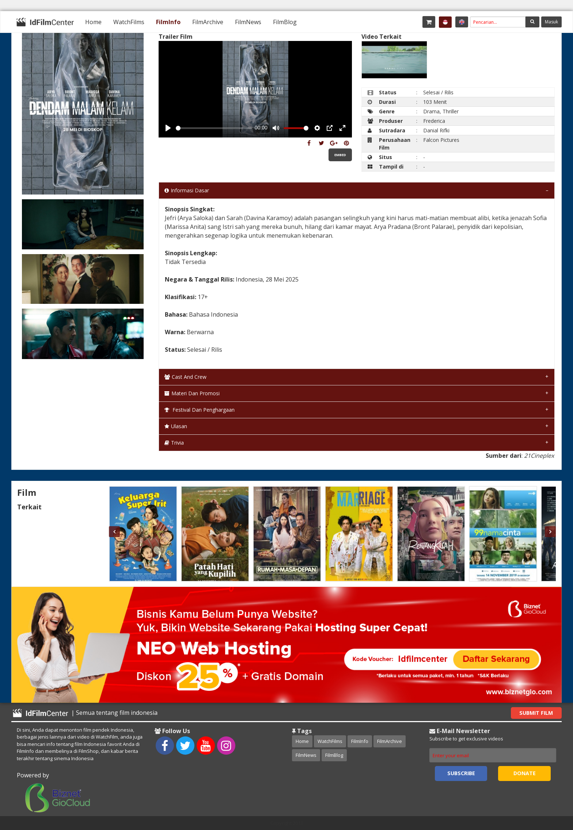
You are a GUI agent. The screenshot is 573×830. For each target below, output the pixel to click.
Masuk (551, 22)
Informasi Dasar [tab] (186, 190)
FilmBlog (285, 22)
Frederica (434, 120)
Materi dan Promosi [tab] (192, 393)
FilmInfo (168, 22)
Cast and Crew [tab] (185, 376)
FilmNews (248, 22)
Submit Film (536, 712)
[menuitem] (93, 22)
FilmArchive (207, 22)
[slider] (214, 128)
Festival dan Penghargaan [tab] (199, 409)
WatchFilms (128, 22)
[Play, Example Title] (168, 128)
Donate (524, 773)
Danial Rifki (436, 130)
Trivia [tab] (174, 442)
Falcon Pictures (441, 139)
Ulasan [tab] (175, 426)
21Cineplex (539, 456)
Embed (340, 154)
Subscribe (461, 773)
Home (93, 22)
